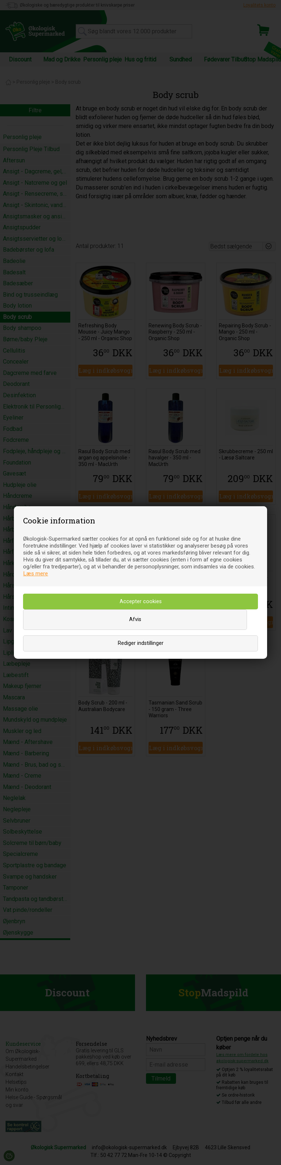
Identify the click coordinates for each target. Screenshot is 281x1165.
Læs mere (35, 573)
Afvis (135, 619)
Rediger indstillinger (141, 643)
